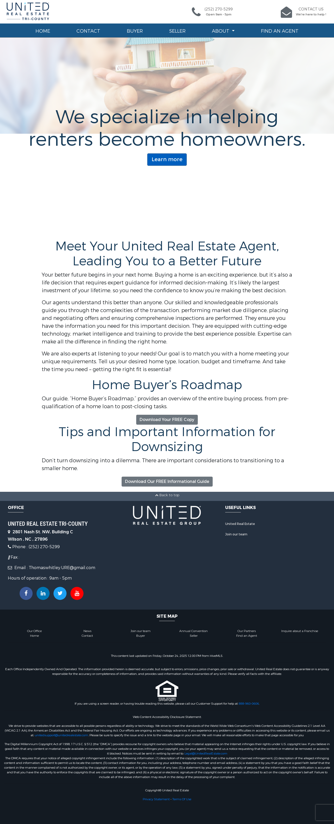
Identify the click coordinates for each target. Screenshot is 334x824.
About (221, 31)
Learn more (167, 159)
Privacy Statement (156, 799)
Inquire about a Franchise (299, 631)
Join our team (236, 534)
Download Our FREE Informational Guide (167, 481)
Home (42, 31)
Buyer (135, 31)
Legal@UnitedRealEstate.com (205, 753)
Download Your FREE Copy (167, 419)
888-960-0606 (248, 704)
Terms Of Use (181, 799)
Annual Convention (193, 631)
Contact (88, 31)
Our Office (34, 631)
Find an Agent (280, 31)
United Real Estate (240, 524)
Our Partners (246, 631)
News (87, 631)
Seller (177, 31)
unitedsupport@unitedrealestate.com (61, 735)
